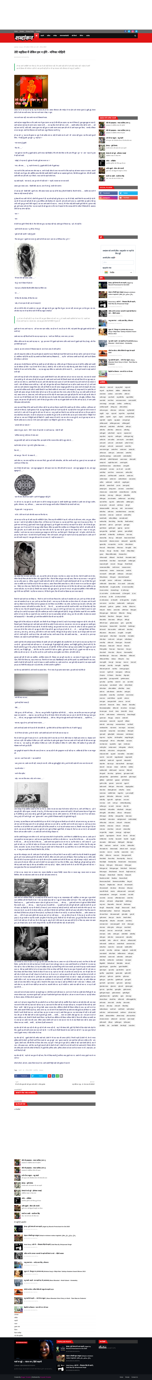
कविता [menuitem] (48, 35)
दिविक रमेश (121, 613)
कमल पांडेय (131, 511)
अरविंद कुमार (118, 436)
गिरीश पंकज (120, 547)
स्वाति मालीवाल (130, 1009)
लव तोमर (123, 845)
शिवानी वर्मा (117, 911)
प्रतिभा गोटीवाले (128, 685)
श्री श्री (123, 924)
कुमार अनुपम (118, 525)
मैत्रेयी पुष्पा (111, 786)
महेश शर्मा (102, 767)
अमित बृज (128, 426)
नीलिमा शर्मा (132, 655)
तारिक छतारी (103, 606)
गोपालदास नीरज (122, 554)
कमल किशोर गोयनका (121, 511)
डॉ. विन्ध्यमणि (114, 600)
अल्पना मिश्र (128, 446)
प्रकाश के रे (117, 682)
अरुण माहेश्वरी (129, 439)
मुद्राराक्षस (117, 780)
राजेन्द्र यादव (110, 826)
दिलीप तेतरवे (113, 613)
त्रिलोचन (109, 610)
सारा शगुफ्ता (128, 960)
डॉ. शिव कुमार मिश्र (124, 600)
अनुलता (121, 417)
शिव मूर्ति (102, 907)
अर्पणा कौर (110, 446)
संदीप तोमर (110, 937)
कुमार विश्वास (103, 528)
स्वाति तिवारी (121, 1009)
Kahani (21, 47)
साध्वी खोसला (119, 960)
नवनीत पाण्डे (111, 639)
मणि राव (112, 741)
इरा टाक (118, 485)
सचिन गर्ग (115, 940)
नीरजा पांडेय (111, 652)
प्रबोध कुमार (127, 691)
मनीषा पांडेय (102, 750)
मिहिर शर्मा (129, 770)
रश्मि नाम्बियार (111, 813)
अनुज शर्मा (113, 413)
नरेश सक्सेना (131, 636)
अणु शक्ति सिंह (120, 397)
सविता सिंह (102, 960)
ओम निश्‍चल (120, 505)
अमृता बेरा (110, 436)
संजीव (109, 934)
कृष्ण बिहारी (112, 531)
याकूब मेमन (120, 793)
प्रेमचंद (117, 711)
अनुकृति (101, 413)
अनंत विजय (110, 400)
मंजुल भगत (102, 737)
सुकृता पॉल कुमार (104, 966)
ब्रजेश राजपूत (110, 724)
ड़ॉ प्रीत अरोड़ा (131, 583)
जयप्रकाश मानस (103, 570)
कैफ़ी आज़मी (119, 538)
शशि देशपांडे (110, 901)
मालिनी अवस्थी (112, 770)
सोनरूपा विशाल (103, 999)
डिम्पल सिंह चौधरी (104, 587)
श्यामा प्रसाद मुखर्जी (114, 924)
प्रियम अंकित (132, 705)
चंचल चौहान (112, 561)
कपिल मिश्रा (102, 511)
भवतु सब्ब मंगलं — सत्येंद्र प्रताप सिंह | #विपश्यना (36, 1262)
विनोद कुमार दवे (103, 868)
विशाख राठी (128, 875)
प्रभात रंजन (102, 698)
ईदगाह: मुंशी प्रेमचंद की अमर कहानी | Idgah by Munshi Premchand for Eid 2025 (47, 1226)
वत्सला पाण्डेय (125, 852)
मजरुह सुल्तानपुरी (104, 741)
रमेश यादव (118, 806)
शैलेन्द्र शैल (112, 921)
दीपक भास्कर (111, 619)
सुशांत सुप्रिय (118, 989)
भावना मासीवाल (121, 731)
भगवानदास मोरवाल (120, 724)
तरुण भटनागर (103, 603)
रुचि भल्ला (132, 835)
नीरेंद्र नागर (119, 652)
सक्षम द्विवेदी (102, 940)
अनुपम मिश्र (121, 413)
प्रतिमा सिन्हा (121, 688)
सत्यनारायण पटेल (131, 943)
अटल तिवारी (111, 397)
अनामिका (119, 403)
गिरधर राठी (102, 547)
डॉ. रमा (134, 593)
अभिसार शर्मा (103, 426)
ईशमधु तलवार (112, 489)
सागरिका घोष (110, 960)
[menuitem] (36, 35)
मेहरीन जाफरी (103, 786)
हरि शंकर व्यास (131, 1012)
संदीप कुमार (102, 937)
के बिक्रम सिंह (111, 534)
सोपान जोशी (111, 1002)
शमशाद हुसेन (114, 894)
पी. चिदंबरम (110, 675)
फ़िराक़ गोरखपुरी (131, 714)
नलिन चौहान (103, 639)
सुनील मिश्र (118, 976)
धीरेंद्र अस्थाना (103, 633)
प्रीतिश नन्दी (115, 708)
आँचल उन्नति (132, 459)
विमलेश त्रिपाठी (111, 875)
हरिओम (101, 1015)
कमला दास (110, 515)
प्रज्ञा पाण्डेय (130, 682)
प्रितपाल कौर (111, 705)
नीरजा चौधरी (103, 652)
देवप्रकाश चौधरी (113, 626)
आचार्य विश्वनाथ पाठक (105, 466)
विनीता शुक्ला (128, 865)
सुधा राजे (128, 970)
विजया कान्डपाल (132, 862)
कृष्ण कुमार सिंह (103, 531)
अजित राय (127, 394)
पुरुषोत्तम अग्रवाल (125, 678)
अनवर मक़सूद (103, 403)
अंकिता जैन (102, 387)
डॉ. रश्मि (111, 597)
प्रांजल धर (121, 701)
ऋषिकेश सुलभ (129, 502)
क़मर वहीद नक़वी (123, 518)
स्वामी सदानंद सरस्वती (113, 1012)
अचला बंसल (102, 394)
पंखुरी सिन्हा (126, 665)
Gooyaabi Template (45, 1377)
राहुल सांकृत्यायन (110, 835)
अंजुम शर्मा (127, 387)
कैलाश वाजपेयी (103, 541)
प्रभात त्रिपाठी (120, 695)
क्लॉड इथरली (124, 541)
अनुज (107, 413)
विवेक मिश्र (120, 875)
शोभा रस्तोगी (120, 921)
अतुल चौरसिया (129, 397)
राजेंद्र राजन (111, 822)
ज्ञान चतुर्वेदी (102, 580)
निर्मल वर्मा (119, 646)
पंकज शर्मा (133, 662)
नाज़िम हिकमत (128, 639)
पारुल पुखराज (119, 672)
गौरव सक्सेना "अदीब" (131, 557)
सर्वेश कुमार (130, 953)
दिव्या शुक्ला (119, 616)
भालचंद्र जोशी (103, 731)
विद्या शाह (102, 865)
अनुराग (114, 417)
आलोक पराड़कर (103, 479)
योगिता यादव (119, 796)
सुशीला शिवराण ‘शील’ (105, 996)
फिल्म (15, 1329)
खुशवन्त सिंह (103, 544)
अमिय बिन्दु (126, 430)
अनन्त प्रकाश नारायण (121, 400)
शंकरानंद (113, 891)
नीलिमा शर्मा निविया (104, 659)
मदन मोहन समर (103, 744)
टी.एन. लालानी (121, 583)
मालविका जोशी (103, 770)
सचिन (109, 940)
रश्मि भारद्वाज (103, 816)
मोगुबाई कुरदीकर (129, 786)
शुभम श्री (132, 914)
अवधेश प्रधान (123, 449)
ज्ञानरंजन (110, 580)
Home (16, 31)
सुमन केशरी (102, 983)
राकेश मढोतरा (111, 819)
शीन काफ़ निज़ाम (104, 914)
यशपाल (128, 790)
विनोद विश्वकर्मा (113, 871)
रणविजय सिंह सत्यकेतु (125, 803)
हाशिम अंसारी (103, 1022)
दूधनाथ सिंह (129, 623)
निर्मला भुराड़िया (103, 649)
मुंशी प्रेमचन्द (118, 773)
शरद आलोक (123, 894)
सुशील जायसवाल (116, 993)
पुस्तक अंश (17, 1326)
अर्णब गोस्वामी (119, 443)
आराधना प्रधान (119, 472)
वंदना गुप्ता (132, 849)
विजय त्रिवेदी (103, 858)
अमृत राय (119, 433)
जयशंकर (112, 570)
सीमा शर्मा (127, 963)
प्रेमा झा (131, 711)
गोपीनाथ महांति (103, 557)
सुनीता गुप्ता (102, 976)
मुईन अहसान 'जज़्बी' (128, 773)
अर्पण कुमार (102, 446)
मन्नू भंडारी (113, 754)
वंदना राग (109, 852)
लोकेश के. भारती (124, 849)
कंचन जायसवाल (129, 508)
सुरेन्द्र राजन (113, 986)
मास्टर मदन (121, 770)
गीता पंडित (116, 551)
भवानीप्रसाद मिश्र (104, 727)
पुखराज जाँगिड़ (103, 678)
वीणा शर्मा (119, 885)
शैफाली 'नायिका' (127, 917)
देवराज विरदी (123, 626)
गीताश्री (122, 551)
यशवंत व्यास (102, 793)
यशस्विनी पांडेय (111, 793)
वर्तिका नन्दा (108, 855)
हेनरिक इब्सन (127, 1022)
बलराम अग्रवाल (103, 721)
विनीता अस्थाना (118, 865)
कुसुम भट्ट (120, 528)
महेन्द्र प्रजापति (127, 760)
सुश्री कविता (115, 996)
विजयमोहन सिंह (112, 862)
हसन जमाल (122, 1019)
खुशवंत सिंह (133, 541)
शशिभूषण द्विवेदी (119, 901)
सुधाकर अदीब (119, 973)
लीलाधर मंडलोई (113, 849)
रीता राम (125, 835)
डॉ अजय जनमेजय (104, 590)
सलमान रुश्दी (111, 957)
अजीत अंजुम (103, 397)
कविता (16, 1317)
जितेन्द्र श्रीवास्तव (103, 577)
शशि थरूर (102, 901)
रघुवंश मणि (110, 799)
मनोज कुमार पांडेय (121, 750)
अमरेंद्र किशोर (111, 426)
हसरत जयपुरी (131, 1019)
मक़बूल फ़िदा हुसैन (129, 737)
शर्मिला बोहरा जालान (120, 898)
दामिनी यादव (125, 610)
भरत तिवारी (130, 724)
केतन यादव (129, 534)
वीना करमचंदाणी (128, 885)
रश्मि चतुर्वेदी (102, 813)
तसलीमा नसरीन (120, 603)
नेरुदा (127, 659)
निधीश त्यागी (111, 646)
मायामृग (116, 767)
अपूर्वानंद (110, 420)
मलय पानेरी (109, 757)
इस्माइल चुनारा (103, 489)
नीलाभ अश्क (114, 655)
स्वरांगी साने (113, 1009)
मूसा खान (111, 783)
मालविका (131, 767)
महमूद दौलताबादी (119, 757)
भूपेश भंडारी (102, 734)
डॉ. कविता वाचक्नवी (115, 593)
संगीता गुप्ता (119, 927)
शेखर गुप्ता (111, 917)
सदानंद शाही (119, 947)
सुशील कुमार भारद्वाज (105, 993)
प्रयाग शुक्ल (102, 701)
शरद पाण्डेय (102, 898)
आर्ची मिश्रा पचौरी (112, 475)
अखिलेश (118, 390)
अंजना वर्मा (110, 387)
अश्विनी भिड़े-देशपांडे (112, 459)
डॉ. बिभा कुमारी (126, 593)
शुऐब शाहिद (124, 914)
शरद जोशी (130, 894)
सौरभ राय (102, 1006)
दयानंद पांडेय (116, 610)
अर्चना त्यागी (102, 443)
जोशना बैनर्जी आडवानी (123, 577)
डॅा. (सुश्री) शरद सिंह (115, 587)
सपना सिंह (109, 950)
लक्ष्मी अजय (108, 845)
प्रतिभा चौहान (103, 688)
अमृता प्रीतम (102, 436)
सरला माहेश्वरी (103, 953)
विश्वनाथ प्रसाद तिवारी (105, 881)
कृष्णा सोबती (103, 534)
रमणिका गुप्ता (103, 806)
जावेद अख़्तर (129, 574)
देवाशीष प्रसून (131, 626)
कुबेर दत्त (111, 525)
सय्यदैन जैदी (133, 950)
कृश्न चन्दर (127, 528)
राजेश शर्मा (118, 829)
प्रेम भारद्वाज (132, 708)
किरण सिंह (120, 521)
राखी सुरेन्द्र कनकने (121, 819)
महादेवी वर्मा (102, 760)
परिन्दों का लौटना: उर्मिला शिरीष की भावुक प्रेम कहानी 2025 (39, 1289)
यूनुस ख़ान (102, 796)
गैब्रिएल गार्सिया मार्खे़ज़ (111, 554)
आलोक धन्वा (130, 475)
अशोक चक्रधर (120, 453)
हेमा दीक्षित (102, 1025)
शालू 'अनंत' (102, 904)
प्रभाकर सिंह (112, 695)
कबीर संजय (110, 511)
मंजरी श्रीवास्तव (129, 734)
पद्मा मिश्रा (114, 669)
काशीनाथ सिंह (103, 521)
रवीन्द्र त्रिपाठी (120, 809)
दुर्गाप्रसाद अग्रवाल (114, 623)
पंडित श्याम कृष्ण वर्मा (105, 669)
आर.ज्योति (127, 469)
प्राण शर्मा (128, 701)
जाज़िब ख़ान (120, 574)
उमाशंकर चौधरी (113, 492)
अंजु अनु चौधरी (119, 387)
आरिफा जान (102, 475)
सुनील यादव (126, 976)
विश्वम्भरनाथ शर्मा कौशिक (119, 881)
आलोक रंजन (113, 479)
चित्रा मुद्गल (120, 564)
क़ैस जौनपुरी (123, 1025)
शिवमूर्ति (117, 907)
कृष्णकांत (120, 531)
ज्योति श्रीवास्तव (127, 580)
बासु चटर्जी (120, 721)
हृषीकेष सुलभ (118, 1022)
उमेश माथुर (110, 495)
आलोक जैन (121, 475)
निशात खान (112, 649)
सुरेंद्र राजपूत (128, 983)
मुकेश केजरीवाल (114, 777)
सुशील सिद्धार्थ (126, 993)
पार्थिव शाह (127, 672)
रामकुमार (111, 832)
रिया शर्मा (119, 835)
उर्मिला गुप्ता (118, 495)
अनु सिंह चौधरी (130, 410)
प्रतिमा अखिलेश (112, 688)
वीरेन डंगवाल (122, 888)
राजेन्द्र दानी (119, 822)
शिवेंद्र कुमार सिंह (126, 911)
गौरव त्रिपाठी (120, 557)
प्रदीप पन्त (102, 691)
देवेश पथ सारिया (112, 629)
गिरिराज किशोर (110, 547)
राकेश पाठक (128, 816)
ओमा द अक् (114, 508)
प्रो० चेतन (102, 714)
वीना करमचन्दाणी (104, 888)
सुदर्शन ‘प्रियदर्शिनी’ (123, 966)
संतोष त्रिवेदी (124, 934)
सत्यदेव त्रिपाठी (120, 943)
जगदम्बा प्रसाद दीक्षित (105, 567)
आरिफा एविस (129, 472)
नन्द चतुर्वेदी (128, 633)
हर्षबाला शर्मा (114, 1019)
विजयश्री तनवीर (122, 862)
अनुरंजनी (108, 417)
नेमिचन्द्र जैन (121, 659)
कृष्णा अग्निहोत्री (128, 531)
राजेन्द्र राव (118, 826)
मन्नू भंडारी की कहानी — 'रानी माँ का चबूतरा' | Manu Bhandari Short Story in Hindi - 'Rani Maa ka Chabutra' (55, 1298)
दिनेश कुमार (133, 610)
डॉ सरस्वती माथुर (115, 590)
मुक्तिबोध (102, 780)
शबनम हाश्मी (131, 891)
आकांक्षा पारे (102, 462)
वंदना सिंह (117, 852)
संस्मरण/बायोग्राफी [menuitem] (64, 35)
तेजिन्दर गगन (132, 606)
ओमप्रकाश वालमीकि (104, 508)
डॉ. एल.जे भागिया (104, 593)
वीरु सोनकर (113, 888)
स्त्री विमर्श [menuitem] (74, 35)
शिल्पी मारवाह (127, 904)
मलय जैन (102, 757)
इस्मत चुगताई (126, 485)
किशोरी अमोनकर (129, 521)
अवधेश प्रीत (131, 449)
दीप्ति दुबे (127, 619)
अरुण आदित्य (111, 439)
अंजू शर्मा (102, 390)
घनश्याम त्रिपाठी (103, 561)
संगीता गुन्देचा (110, 927)
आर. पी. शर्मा (120, 469)
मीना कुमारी (102, 773)
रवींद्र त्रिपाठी (102, 809)
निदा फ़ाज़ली (127, 642)
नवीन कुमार (119, 639)
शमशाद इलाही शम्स (104, 894)
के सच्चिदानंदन (120, 534)
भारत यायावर (131, 727)
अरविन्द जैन (102, 439)
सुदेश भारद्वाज (103, 970)
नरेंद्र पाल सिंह (122, 636)
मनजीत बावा (127, 744)
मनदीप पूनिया (103, 747)
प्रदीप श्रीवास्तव (110, 691)
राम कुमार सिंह (103, 832)
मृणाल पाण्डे (119, 783)
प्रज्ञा (124, 682)
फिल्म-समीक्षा (17, 1333)
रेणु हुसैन (133, 839)
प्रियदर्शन (125, 705)
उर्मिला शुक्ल (102, 498)
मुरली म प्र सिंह (103, 783)
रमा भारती (111, 806)
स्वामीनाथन (123, 1012)
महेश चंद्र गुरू (110, 763)
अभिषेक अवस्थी (103, 423)
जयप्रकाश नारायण (126, 567)
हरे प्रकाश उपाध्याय (104, 1019)
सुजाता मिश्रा (113, 966)
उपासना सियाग (129, 489)
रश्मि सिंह (111, 816)
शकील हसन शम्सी (121, 891)
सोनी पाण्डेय (102, 1002)
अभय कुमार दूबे (126, 420)
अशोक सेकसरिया (127, 456)
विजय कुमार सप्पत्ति (126, 855)
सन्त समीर (102, 950)
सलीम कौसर (120, 957)
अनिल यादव (113, 410)
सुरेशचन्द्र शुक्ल (129, 986)
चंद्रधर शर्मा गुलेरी (122, 561)
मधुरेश (119, 744)
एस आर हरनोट (103, 505)
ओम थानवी (112, 505)
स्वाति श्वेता (102, 1012)
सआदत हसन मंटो (120, 937)
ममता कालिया (121, 754)
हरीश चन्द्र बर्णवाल (131, 1015)
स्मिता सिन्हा (125, 1006)
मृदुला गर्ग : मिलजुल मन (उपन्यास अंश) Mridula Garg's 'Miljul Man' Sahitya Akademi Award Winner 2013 (55, 1271)
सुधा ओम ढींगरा (120, 970)
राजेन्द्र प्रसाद (127, 822)
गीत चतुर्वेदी (128, 547)
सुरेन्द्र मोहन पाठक (104, 986)
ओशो (121, 508)
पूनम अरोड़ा (102, 682)
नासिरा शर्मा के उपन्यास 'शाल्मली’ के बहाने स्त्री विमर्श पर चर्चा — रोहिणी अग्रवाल (44, 1253)
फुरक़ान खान (103, 718)
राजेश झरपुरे (126, 826)
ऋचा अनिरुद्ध (131, 498)
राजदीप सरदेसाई (132, 819)
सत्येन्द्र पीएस (103, 947)
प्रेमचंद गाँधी (124, 711)
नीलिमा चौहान (123, 655)
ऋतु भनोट (111, 502)
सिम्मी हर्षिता (119, 963)
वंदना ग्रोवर (102, 852)
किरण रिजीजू (112, 521)
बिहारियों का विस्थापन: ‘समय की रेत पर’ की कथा (36, 1307)
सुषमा (122, 996)
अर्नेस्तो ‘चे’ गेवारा (129, 443)
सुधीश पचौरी (128, 973)
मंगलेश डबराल (120, 734)
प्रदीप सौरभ (119, 691)
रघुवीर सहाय (118, 799)
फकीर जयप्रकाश (110, 714)
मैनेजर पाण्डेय (120, 786)
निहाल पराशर (120, 649)
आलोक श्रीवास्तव (122, 479)
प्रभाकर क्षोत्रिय (103, 695)
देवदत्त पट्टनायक (103, 626)
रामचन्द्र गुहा (118, 832)
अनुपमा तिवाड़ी (130, 413)
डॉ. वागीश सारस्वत (104, 600)
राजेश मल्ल (102, 829)
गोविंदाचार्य (111, 557)
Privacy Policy (30, 31)
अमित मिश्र (102, 430)
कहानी (20, 1070)
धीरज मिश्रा (129, 629)
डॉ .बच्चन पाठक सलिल (127, 587)
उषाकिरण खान (121, 498)
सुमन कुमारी (128, 979)
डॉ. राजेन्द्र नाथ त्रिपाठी (120, 597)
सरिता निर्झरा (112, 953)
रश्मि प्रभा (119, 813)
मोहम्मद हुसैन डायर (112, 790)
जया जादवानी (103, 574)
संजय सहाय (102, 934)
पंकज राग (126, 662)
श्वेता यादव (102, 927)
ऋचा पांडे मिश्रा (103, 502)
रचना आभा (126, 799)
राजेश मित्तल (110, 829)
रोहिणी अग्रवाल (111, 842)
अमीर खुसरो (102, 433)
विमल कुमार (102, 875)
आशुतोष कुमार (125, 482)
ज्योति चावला (118, 580)
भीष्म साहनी (130, 731)
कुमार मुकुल (126, 525)
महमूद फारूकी (128, 757)
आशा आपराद (132, 479)
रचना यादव (102, 803)
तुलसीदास (118, 606)
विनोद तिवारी (124, 868)
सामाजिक (35, 1070)
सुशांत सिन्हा (109, 989)
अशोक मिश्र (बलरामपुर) (105, 456)
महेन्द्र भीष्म (102, 763)
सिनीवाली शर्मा (111, 963)
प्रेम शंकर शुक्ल (103, 711)
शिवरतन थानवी (125, 907)
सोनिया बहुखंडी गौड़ (131, 999)
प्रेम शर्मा (111, 711)
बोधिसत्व (127, 721)
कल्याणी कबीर (103, 518)
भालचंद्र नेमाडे (112, 731)
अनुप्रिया (102, 417)
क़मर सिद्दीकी (115, 1025)
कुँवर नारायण (103, 525)
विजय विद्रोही (103, 862)
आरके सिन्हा (102, 472)
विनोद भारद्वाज (103, 871)
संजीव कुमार (116, 934)
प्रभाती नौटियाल (111, 698)
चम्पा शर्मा (113, 564)
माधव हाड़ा (109, 767)
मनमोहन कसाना (112, 747)
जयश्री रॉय (128, 570)
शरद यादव (110, 898)
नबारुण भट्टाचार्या (104, 636)
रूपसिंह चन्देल (103, 839)
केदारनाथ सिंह (103, 538)
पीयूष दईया (126, 675)
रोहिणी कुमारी (121, 842)
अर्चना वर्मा (110, 443)
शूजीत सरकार (103, 917)
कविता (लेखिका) (113, 518)
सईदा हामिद (129, 937)
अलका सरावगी (119, 446)
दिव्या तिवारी (102, 616)
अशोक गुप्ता (111, 453)
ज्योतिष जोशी (103, 583)
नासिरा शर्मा (110, 642)
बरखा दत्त (117, 718)
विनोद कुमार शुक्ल (114, 868)
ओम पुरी (127, 505)
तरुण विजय (111, 603)
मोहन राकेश (102, 790)
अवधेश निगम (114, 449)
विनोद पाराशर (132, 868)
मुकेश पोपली (124, 777)
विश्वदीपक (114, 878)
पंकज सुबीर (118, 665)
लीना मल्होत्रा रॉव (104, 849)
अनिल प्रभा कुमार (104, 410)
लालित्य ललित (131, 845)
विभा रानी (121, 871)
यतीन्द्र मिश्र (121, 790)
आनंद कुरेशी (126, 466)
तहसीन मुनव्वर (130, 603)
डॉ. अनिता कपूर (124, 590)
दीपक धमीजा (103, 619)
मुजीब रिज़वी (110, 780)
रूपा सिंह (111, 839)
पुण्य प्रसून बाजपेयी (113, 678)
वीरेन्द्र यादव (129, 888)
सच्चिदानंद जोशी (132, 940)
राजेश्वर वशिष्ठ (126, 829)
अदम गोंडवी (102, 400)
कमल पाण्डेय (103, 515)
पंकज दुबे (111, 662)
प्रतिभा (120, 685)
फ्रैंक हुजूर (110, 718)
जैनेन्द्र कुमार (112, 577)
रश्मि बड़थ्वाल (127, 813)
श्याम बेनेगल (129, 921)
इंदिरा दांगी (102, 485)
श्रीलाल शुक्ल (130, 924)
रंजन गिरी (126, 796)
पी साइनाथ (102, 675)
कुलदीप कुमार (112, 528)
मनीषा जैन (130, 747)
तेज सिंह (125, 606)
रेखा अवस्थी (118, 839)
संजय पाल (110, 930)
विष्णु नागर (102, 885)
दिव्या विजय (111, 616)
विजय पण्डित (111, 858)
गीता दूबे (109, 551)
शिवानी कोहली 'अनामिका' (106, 911)
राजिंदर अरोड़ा (103, 822)
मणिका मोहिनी (29, 1070)
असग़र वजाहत (123, 459)
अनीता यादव (121, 410)
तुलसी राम (110, 606)
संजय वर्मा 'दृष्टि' (118, 930)
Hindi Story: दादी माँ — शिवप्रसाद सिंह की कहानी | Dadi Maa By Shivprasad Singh (48, 1244)
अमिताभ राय (118, 430)
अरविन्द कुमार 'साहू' (128, 436)
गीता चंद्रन (102, 551)
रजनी (109, 803)
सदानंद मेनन (111, 947)
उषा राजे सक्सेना (112, 498)
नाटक (15, 1323)
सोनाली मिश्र (112, 999)
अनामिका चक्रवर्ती (104, 407)
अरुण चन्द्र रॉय (120, 439)
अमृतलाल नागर (127, 433)
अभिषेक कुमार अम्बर (115, 423)
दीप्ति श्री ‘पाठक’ (103, 623)
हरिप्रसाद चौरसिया (110, 1015)
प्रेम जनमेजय (124, 708)
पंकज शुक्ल (102, 665)
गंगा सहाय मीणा (112, 544)
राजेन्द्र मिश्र (102, 826)
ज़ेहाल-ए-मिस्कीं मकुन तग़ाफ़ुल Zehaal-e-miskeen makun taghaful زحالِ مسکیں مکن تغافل (50, 1235)
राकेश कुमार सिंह (119, 816)
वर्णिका (101, 855)
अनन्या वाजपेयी (132, 400)
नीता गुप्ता (128, 649)
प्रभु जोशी (119, 698)
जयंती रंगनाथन (115, 567)
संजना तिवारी (127, 927)
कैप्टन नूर (111, 538)
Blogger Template (26, 1377)
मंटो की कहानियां (18, 1336)
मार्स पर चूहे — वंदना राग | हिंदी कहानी (28, 1362)
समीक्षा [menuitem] (55, 35)
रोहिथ (101, 845)
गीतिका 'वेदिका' (130, 551)
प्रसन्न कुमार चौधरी (112, 701)
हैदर (108, 1025)
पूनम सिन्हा (110, 682)
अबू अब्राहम (117, 420)
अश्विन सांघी (103, 459)
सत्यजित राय (111, 943)
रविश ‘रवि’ (126, 806)
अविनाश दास (103, 453)
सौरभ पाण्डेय (126, 1002)
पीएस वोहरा (118, 675)
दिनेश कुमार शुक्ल (104, 613)
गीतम (135, 547)
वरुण (132, 852)
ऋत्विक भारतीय (120, 502)
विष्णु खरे (129, 881)
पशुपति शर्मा (110, 672)
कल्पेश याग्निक (127, 515)
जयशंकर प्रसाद (120, 570)
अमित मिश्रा (110, 430)
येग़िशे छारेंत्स (110, 796)
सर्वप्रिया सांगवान (121, 953)
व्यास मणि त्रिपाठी (104, 891)
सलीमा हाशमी (128, 957)
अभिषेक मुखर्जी (125, 423)
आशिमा (101, 482)
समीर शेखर (117, 950)
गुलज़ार (101, 554)
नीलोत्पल (113, 659)
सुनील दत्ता (110, 976)
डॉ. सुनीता (133, 600)
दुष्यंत (122, 623)
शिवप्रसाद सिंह (109, 907)
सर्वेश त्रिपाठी (103, 957)
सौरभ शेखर (109, 1006)
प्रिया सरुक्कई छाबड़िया (105, 708)
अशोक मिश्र (128, 453)
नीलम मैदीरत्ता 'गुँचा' (104, 655)
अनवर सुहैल (111, 403)
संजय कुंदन (102, 930)
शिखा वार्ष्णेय (111, 904)
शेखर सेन (118, 917)
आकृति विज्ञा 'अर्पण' (112, 462)
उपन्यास (16, 1314)
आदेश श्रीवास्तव (117, 466)
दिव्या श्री (126, 616)
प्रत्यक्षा (128, 688)
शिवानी (133, 907)
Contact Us (135, 1377)
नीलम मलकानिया (128, 652)
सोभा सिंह (118, 1002)
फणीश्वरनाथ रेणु (121, 714)
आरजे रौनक (110, 472)
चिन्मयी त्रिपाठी (128, 564)
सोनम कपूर (128, 996)
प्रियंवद (118, 705)
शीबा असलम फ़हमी (114, 914)
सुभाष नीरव (110, 979)
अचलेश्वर (110, 394)
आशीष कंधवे (109, 482)
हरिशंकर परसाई (120, 1015)
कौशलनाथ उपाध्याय (114, 541)
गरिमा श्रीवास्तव (129, 544)
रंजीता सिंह (102, 799)
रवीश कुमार (128, 809)
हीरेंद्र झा (110, 1022)
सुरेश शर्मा (120, 986)
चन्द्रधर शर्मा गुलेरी (104, 564)
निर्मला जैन (126, 646)
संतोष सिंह (132, 934)
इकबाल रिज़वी (110, 485)
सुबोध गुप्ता (102, 979)
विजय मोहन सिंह (121, 858)
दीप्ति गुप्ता (119, 619)
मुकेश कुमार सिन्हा (104, 777)
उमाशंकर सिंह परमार (124, 492)
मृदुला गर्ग (126, 783)
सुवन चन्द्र (102, 989)
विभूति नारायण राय (130, 871)
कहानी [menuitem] (42, 35)
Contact (38, 31)
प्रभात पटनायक (129, 695)
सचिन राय (123, 940)
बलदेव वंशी (125, 718)
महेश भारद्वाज (130, 763)
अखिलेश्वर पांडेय (126, 390)
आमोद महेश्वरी (103, 469)
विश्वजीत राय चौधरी (104, 878)
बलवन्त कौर (112, 721)
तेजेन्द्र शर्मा (102, 610)
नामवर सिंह (102, 642)
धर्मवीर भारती (121, 629)
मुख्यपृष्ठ (16, 47)
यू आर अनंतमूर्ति (129, 793)
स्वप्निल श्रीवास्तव (104, 1009)
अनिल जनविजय (123, 407)
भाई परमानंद (113, 727)
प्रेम (23, 1070)
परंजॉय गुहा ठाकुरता (124, 669)
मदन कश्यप (129, 741)
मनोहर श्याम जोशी (104, 754)
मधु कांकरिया (113, 744)
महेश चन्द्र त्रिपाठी (120, 763)
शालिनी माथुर (129, 901)
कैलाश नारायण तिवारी (129, 538)
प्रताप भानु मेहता (103, 685)
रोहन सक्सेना (103, 842)
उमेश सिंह (133, 492)
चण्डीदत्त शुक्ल (131, 561)
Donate (22, 31)
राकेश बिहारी (103, 819)
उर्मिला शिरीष (127, 495)
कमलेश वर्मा (118, 515)
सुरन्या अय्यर (119, 983)
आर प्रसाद (111, 469)
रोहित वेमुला (129, 842)
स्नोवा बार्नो (117, 1006)
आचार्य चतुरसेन (123, 462)
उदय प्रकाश (121, 489)
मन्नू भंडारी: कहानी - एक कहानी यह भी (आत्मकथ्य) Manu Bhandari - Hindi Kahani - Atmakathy (50, 1280)
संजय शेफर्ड (127, 930)
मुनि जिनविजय (125, 780)
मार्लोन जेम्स (123, 767)
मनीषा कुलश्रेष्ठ (122, 747)
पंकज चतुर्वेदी (103, 662)
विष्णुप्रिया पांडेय (111, 885)
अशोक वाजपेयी (117, 456)
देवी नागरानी (102, 629)
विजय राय (129, 858)
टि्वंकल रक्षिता (112, 583)
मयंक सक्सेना (130, 754)
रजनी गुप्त (115, 803)
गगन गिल (120, 544)
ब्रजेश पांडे (102, 724)
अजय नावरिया (118, 394)
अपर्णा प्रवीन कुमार (129, 417)
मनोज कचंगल (111, 750)
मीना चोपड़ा (110, 773)
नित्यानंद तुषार (119, 642)
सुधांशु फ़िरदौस (109, 973)
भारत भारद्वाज (122, 727)
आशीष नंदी (117, 482)
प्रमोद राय (126, 698)
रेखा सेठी (126, 839)
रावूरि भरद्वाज (127, 832)
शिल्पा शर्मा (118, 904)
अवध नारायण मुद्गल (104, 449)
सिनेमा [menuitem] (81, 35)
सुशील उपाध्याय (127, 989)
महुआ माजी (119, 760)
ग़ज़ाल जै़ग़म (131, 1025)
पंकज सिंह (110, 665)
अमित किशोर (120, 426)
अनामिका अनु (127, 403)
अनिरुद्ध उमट (114, 407)
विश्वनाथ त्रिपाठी (123, 878)
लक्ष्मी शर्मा (115, 845)
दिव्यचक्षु (129, 613)
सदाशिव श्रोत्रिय (128, 947)
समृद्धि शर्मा (125, 950)
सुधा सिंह (102, 973)
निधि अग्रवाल (103, 646)
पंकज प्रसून (118, 662)
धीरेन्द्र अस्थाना (112, 633)
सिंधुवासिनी (102, 963)
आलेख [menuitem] (88, 35)
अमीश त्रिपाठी (111, 433)
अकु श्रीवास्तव (110, 390)
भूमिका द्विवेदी (111, 734)
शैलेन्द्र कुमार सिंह (103, 921)
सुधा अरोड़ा (111, 970)
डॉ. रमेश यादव (103, 597)
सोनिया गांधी (121, 999)
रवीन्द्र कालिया (111, 809)
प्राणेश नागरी (103, 705)
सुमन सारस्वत (111, 983)
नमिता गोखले (113, 636)
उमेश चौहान (102, 495)
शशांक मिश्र (130, 898)
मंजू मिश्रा (110, 737)
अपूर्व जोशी (102, 420)
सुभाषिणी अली (119, 979)
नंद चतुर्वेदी (120, 633)
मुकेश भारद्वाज (132, 777)
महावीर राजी (111, 760)
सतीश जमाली (103, 943)
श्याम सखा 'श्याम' (104, 924)
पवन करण (102, 672)
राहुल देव (102, 835)
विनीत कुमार (109, 865)
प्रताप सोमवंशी (113, 685)
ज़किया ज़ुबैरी (112, 574)
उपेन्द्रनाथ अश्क (103, 492)
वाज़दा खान (116, 855)
